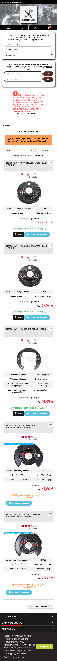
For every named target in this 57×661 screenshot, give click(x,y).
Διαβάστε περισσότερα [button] (14, 657)
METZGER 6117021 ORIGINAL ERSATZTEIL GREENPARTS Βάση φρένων (23, 515)
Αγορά (18, 234)
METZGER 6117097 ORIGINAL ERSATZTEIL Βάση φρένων (26, 247)
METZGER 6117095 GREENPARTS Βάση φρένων (26, 329)
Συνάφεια (18, 150)
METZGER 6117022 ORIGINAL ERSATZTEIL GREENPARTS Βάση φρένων (23, 426)
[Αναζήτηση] (23, 73)
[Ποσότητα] (9, 234)
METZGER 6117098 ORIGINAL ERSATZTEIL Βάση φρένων (26, 164)
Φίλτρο (45, 150)
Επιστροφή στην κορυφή (41, 606)
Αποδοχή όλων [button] (44, 647)
